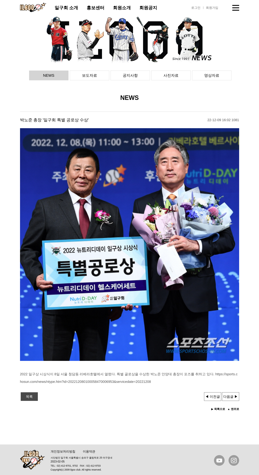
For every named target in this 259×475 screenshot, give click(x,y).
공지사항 (130, 75)
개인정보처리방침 (63, 451)
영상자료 (211, 75)
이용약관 (89, 451)
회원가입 (212, 7)
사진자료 (171, 75)
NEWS (48, 75)
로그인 (195, 7)
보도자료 (89, 75)
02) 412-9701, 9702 (67, 465)
